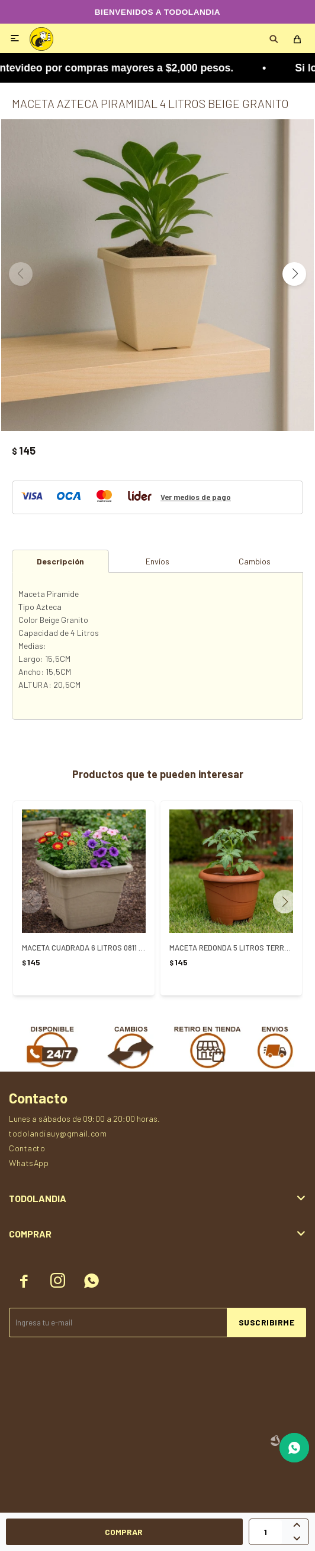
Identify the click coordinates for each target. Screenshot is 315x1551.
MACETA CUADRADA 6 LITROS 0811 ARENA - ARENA (84, 947)
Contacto (27, 1148)
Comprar (124, 1532)
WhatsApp (29, 1163)
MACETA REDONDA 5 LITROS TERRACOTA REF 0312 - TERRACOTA (231, 947)
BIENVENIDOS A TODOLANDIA (157, 12)
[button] (294, 274)
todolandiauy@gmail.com (58, 1133)
